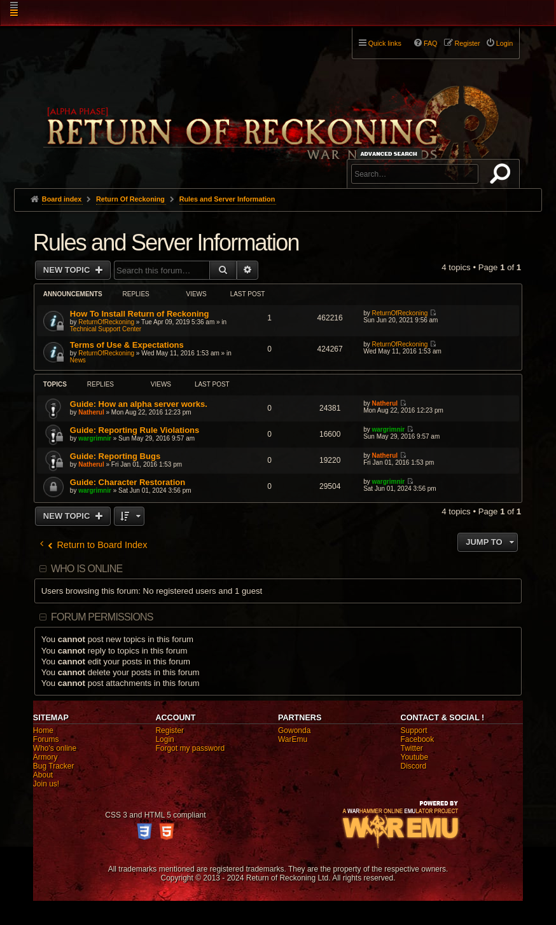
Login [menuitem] (504, 43)
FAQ (431, 43)
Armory (45, 757)
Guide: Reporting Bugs (115, 456)
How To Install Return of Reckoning (139, 314)
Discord (414, 766)
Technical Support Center (105, 328)
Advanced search (391, 153)
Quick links (384, 43)
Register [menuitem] (467, 43)
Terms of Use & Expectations (127, 345)
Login (164, 739)
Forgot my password (190, 748)
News (78, 360)
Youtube (415, 757)
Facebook (417, 739)
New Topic (67, 270)
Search (502, 176)
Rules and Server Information (166, 243)
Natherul (91, 412)
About (43, 775)
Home (43, 730)
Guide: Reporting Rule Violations (134, 430)
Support (414, 730)
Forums (46, 739)
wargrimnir (94, 438)
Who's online (54, 748)
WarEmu (292, 739)
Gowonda (294, 730)
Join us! (46, 783)
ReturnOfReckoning (106, 322)
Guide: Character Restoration (127, 482)
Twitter (412, 748)
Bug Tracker (53, 766)
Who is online (86, 568)
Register (169, 730)
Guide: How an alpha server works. (138, 404)
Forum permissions (102, 617)
